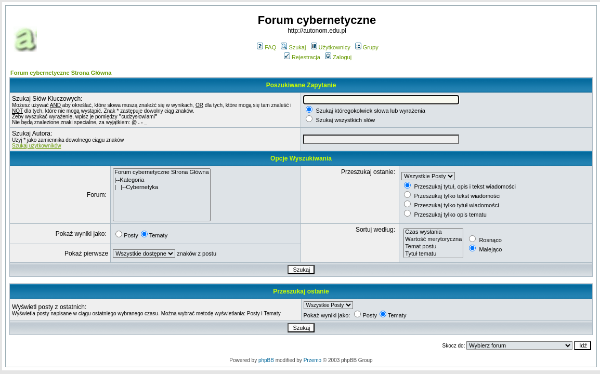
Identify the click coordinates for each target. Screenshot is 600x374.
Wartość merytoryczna (433, 239)
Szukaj (293, 47)
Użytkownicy (330, 47)
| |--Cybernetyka (161, 187)
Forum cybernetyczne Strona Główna (60, 73)
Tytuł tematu (433, 254)
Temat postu (433, 246)
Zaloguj (338, 57)
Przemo (312, 360)
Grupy (367, 47)
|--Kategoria (161, 180)
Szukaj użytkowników (36, 146)
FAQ (266, 47)
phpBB (266, 360)
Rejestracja (302, 57)
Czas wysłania (433, 232)
